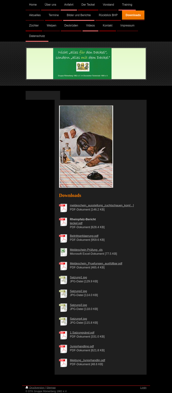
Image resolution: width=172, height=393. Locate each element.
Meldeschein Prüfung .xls (86, 249)
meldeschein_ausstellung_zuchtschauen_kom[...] (102, 205)
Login (143, 387)
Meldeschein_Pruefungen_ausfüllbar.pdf (96, 263)
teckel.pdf (76, 223)
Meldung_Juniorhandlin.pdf (87, 360)
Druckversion (35, 387)
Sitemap (51, 387)
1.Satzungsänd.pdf (82, 332)
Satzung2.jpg (78, 291)
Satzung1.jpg (78, 277)
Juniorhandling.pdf (82, 346)
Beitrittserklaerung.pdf (84, 235)
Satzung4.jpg (78, 318)
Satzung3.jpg (78, 305)
